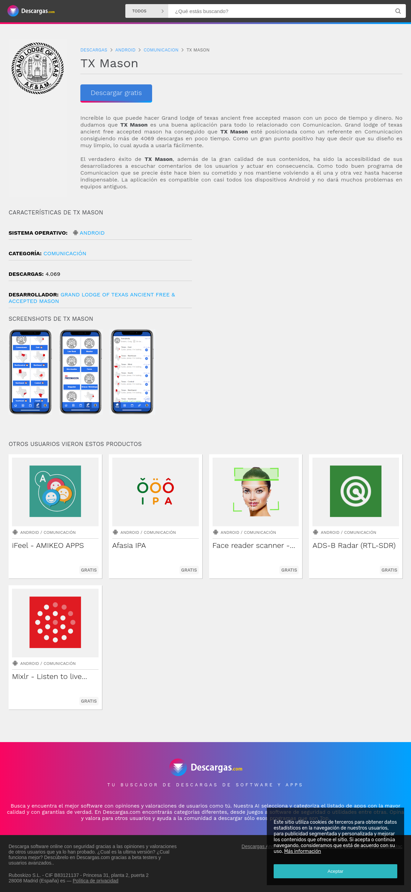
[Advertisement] (304, 267)
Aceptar (335, 871)
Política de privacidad (95, 880)
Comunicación (64, 253)
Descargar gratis (116, 93)
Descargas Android (262, 846)
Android (92, 233)
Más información (302, 851)
